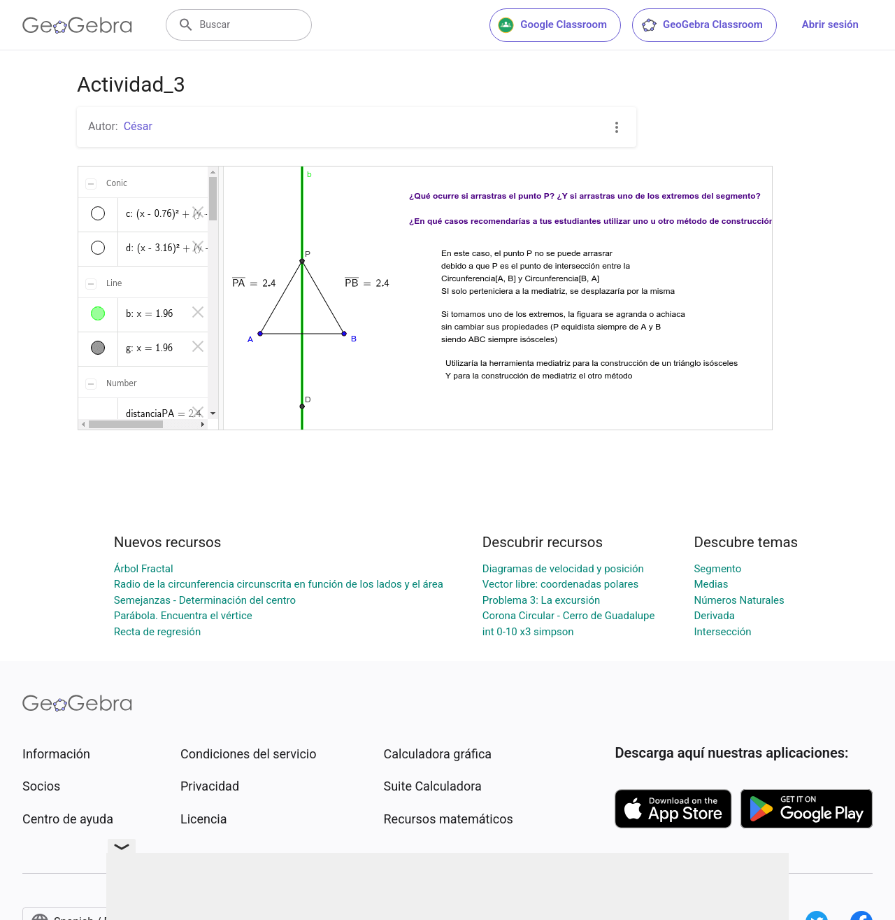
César (138, 126)
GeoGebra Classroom (701, 25)
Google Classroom (552, 25)
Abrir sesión (830, 24)
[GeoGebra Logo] (77, 25)
